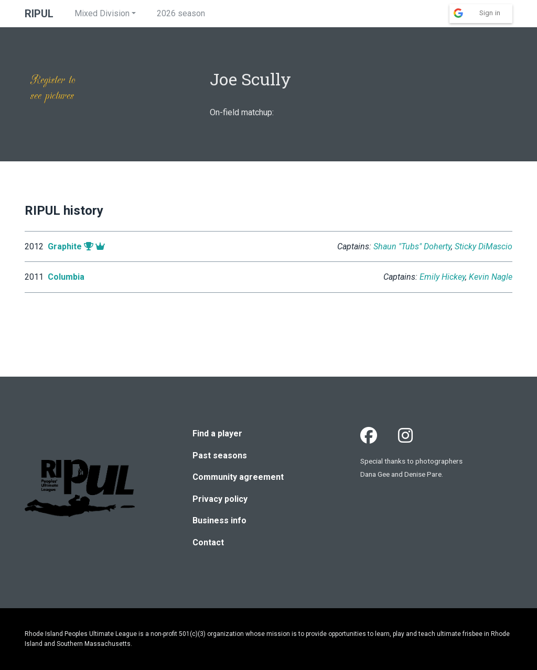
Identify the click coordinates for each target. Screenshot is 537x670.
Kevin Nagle (490, 277)
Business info (219, 520)
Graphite (65, 246)
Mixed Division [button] (102, 13)
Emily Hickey (442, 277)
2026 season (181, 13)
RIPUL (39, 13)
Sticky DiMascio (483, 246)
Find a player (217, 433)
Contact (208, 542)
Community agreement (238, 477)
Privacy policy (220, 499)
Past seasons (219, 455)
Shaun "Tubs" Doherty (412, 246)
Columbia (66, 277)
